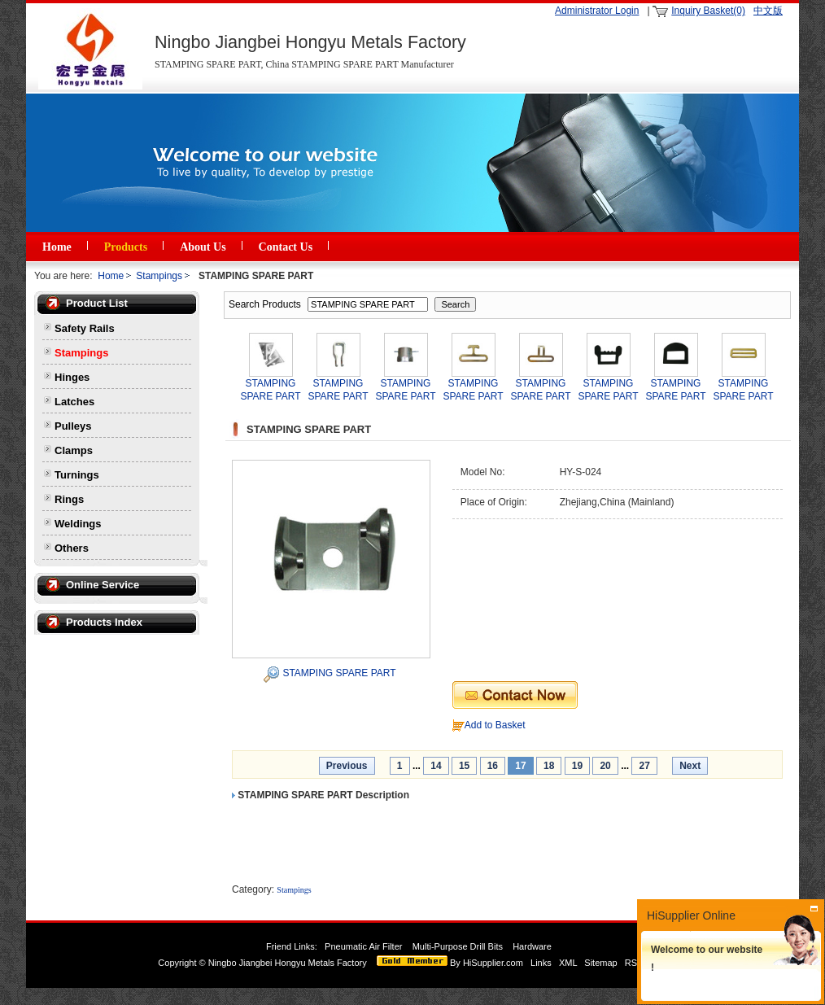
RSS (634, 963)
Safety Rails (85, 328)
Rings (69, 499)
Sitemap (600, 963)
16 (492, 765)
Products (125, 247)
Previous (347, 765)
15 (464, 765)
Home (57, 247)
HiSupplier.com (493, 963)
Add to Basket (495, 725)
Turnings (77, 475)
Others (72, 548)
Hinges (72, 377)
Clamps (74, 450)
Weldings (78, 524)
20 (605, 765)
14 (435, 765)
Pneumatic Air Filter (363, 946)
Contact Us (286, 247)
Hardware (533, 946)
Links (541, 963)
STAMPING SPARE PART (338, 673)
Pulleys (73, 426)
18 (548, 765)
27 (644, 765)
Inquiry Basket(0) (708, 10)
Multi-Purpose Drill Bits (458, 946)
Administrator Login (597, 10)
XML (568, 963)
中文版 (768, 10)
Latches (74, 401)
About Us (202, 247)
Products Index (104, 622)
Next (690, 765)
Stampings (159, 276)
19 (577, 765)
